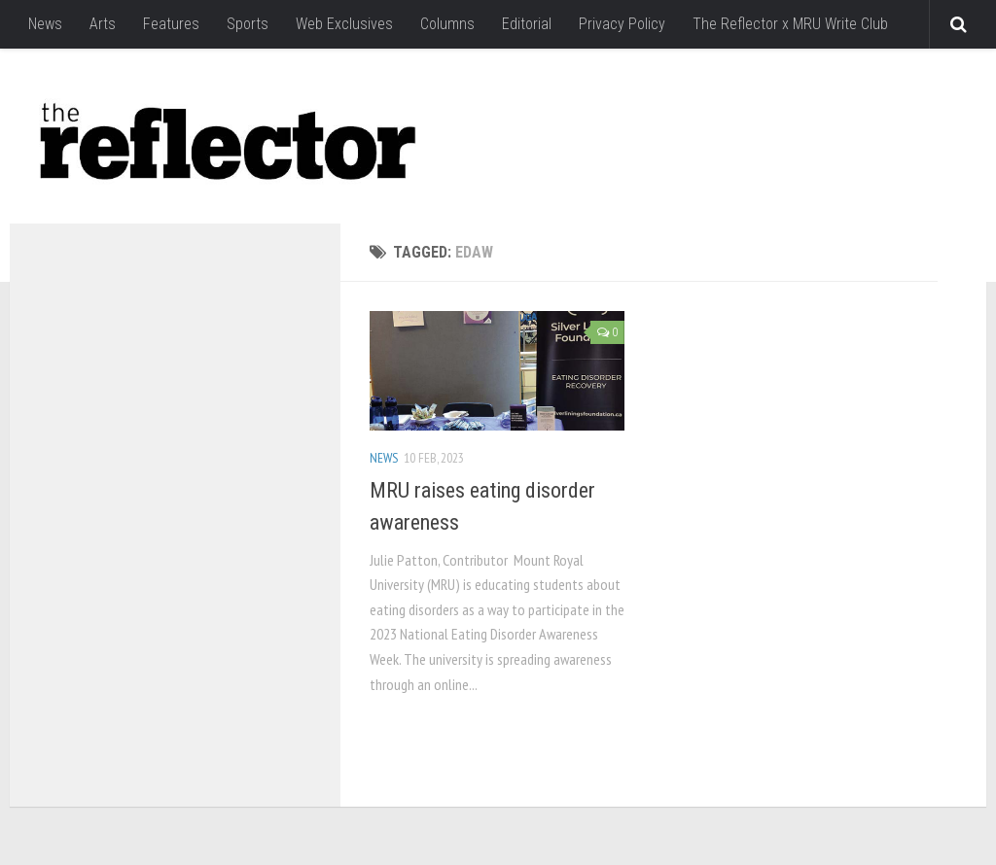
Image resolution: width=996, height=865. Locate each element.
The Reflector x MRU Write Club (790, 24)
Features (171, 24)
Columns (447, 24)
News (45, 24)
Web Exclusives (344, 24)
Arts (102, 24)
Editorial (526, 24)
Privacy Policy (622, 24)
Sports (247, 24)
